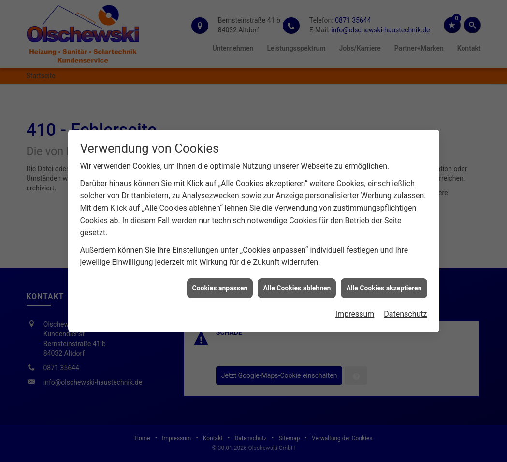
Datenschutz (405, 313)
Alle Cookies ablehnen (297, 286)
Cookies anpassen (220, 286)
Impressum (355, 313)
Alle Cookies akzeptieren (383, 286)
